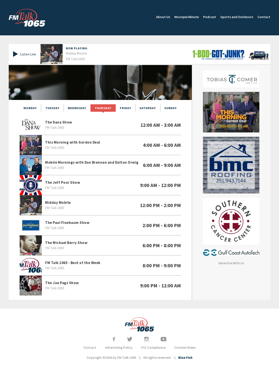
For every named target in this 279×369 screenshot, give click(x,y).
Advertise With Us (231, 263)
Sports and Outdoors (236, 17)
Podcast (209, 17)
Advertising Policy (119, 347)
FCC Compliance (153, 347)
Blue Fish (185, 357)
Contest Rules (185, 347)
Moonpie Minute (186, 17)
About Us (163, 17)
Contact (263, 17)
